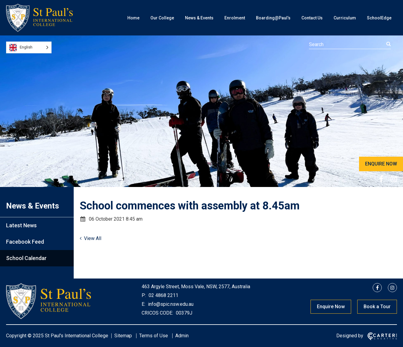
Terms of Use (153, 336)
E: (143, 304)
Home (133, 17)
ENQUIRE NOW (381, 164)
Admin (182, 336)
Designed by (349, 336)
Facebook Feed (25, 242)
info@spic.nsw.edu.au (170, 304)
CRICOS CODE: (157, 313)
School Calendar (26, 258)
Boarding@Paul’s (273, 17)
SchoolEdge (379, 17)
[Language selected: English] (29, 47)
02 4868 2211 (162, 295)
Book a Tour (377, 306)
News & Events (199, 17)
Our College (162, 17)
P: (144, 295)
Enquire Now (331, 306)
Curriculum (345, 17)
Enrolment (234, 17)
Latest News (21, 225)
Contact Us (312, 17)
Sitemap (123, 336)
